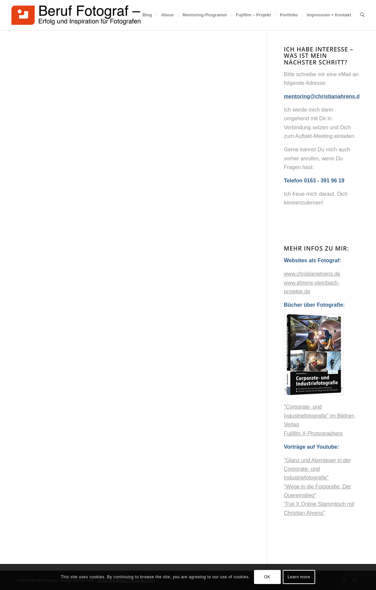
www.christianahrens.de (312, 274)
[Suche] (362, 15)
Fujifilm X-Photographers (313, 433)
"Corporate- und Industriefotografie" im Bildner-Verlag (320, 415)
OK (267, 577)
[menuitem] (147, 15)
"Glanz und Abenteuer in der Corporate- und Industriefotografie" (317, 469)
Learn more (299, 577)
